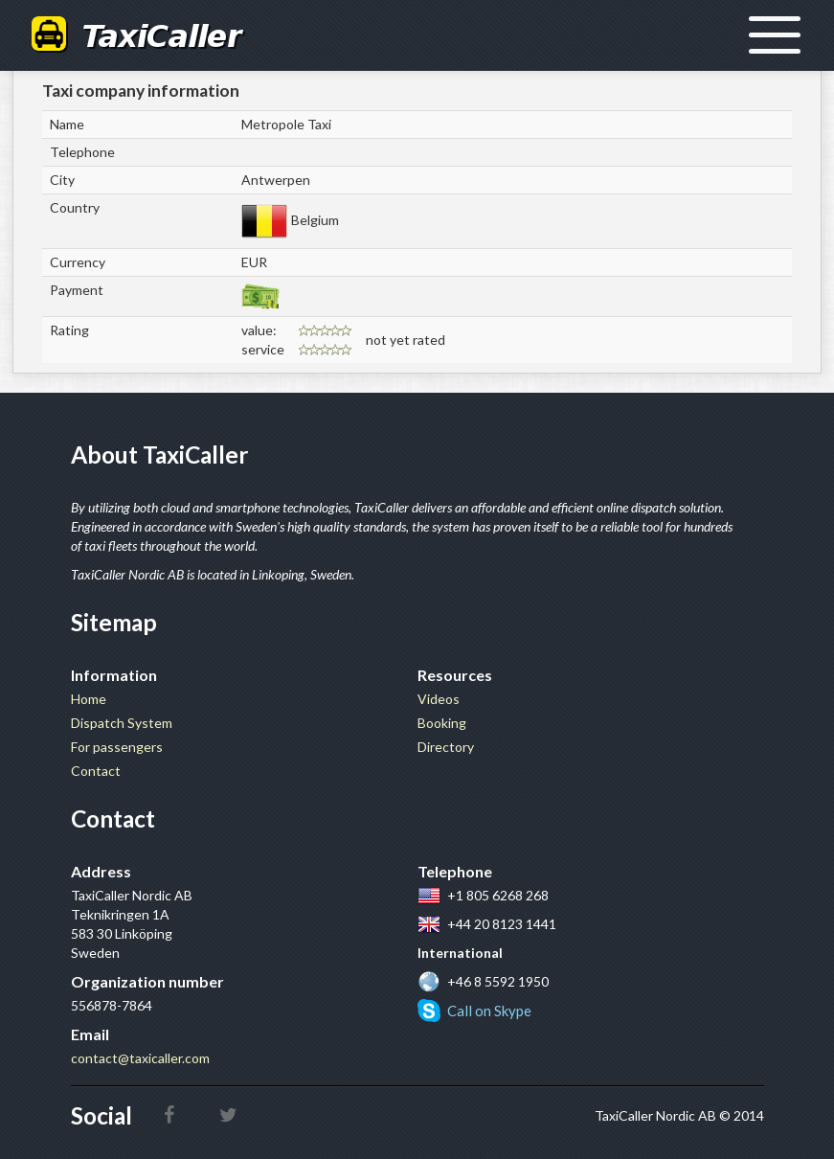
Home (88, 699)
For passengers (117, 747)
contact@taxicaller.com (140, 1058)
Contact (96, 770)
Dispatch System (121, 723)
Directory (445, 747)
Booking (441, 723)
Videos (438, 699)
